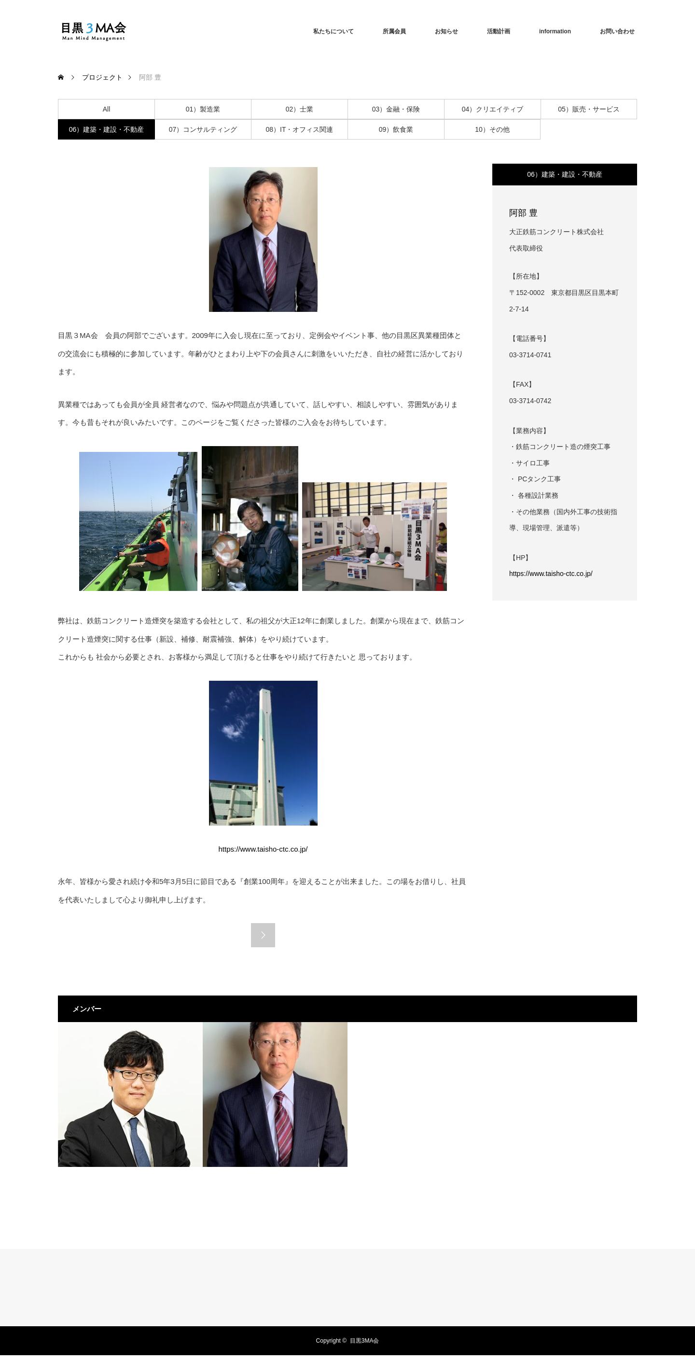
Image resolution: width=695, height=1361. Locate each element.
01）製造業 (203, 109)
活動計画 (498, 31)
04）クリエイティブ (493, 109)
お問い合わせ (617, 31)
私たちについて (333, 31)
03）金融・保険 (396, 109)
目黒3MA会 (364, 1340)
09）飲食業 (396, 129)
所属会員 (394, 31)
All (107, 109)
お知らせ (446, 31)
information (555, 31)
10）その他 (492, 129)
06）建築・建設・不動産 (106, 129)
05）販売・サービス (589, 109)
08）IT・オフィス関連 (299, 129)
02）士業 (300, 109)
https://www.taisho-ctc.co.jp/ (551, 573)
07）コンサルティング (203, 129)
